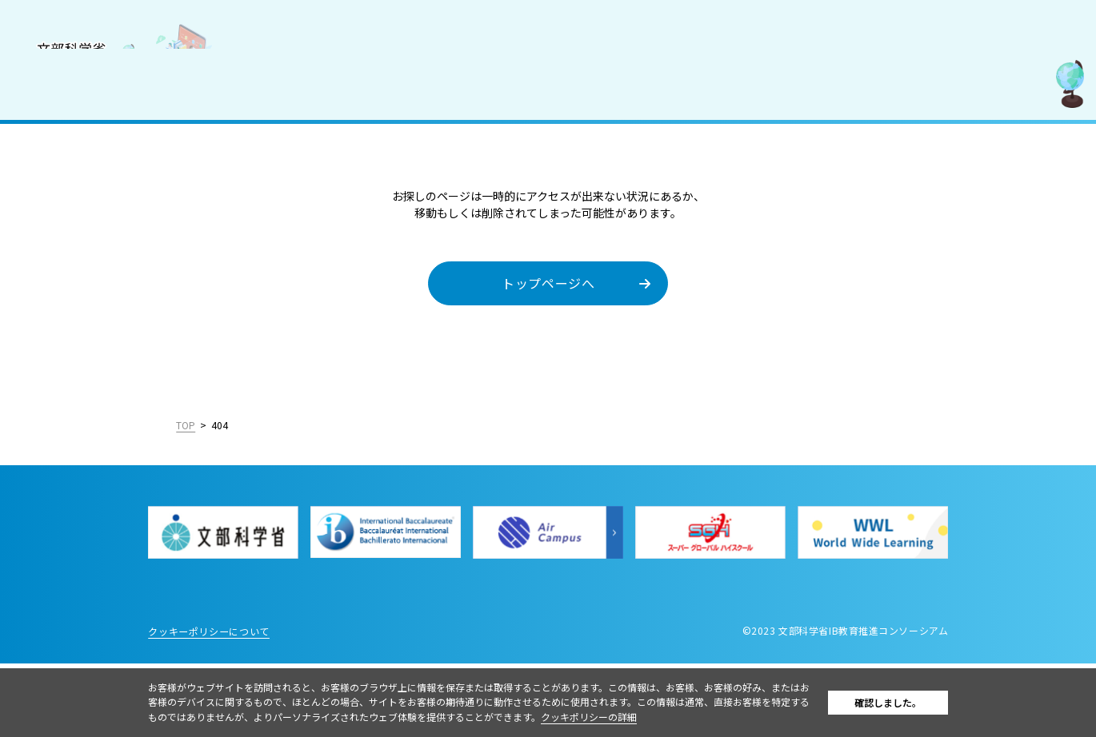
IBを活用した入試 (71, 261)
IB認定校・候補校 (71, 192)
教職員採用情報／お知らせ (94, 297)
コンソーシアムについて (87, 121)
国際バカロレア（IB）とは (94, 157)
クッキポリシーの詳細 (646, 716)
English (193, 487)
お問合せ (47, 332)
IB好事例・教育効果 (77, 227)
